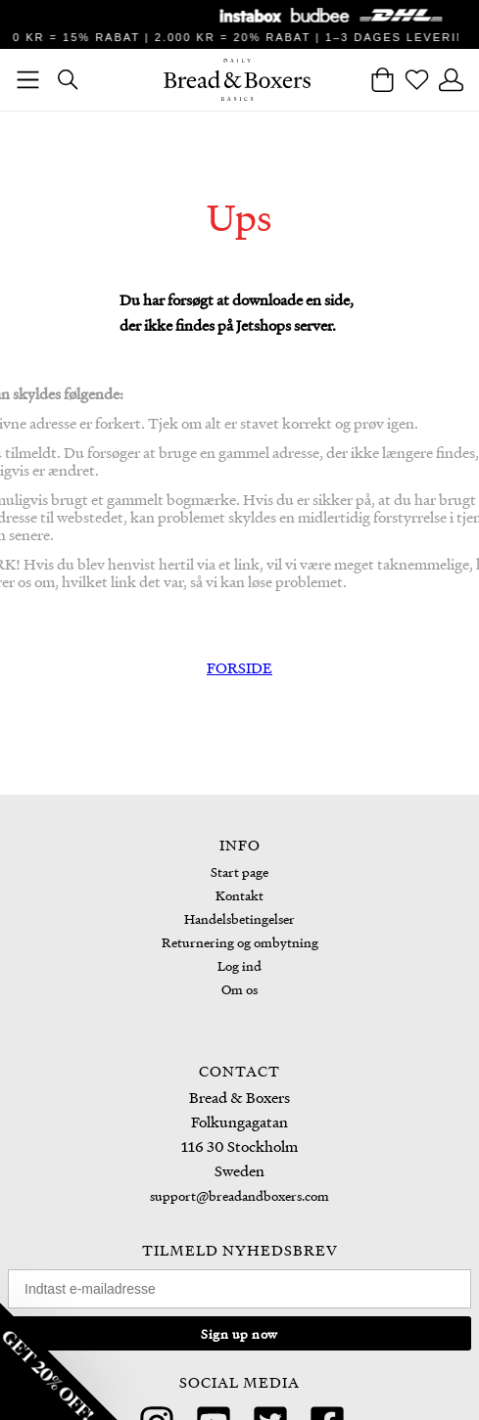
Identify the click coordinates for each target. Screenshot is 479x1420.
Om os (239, 989)
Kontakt (239, 895)
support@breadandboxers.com (239, 1195)
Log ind (239, 965)
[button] (59, 1361)
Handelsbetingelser (239, 918)
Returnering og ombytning (240, 942)
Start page (239, 871)
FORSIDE (239, 667)
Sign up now (239, 1333)
